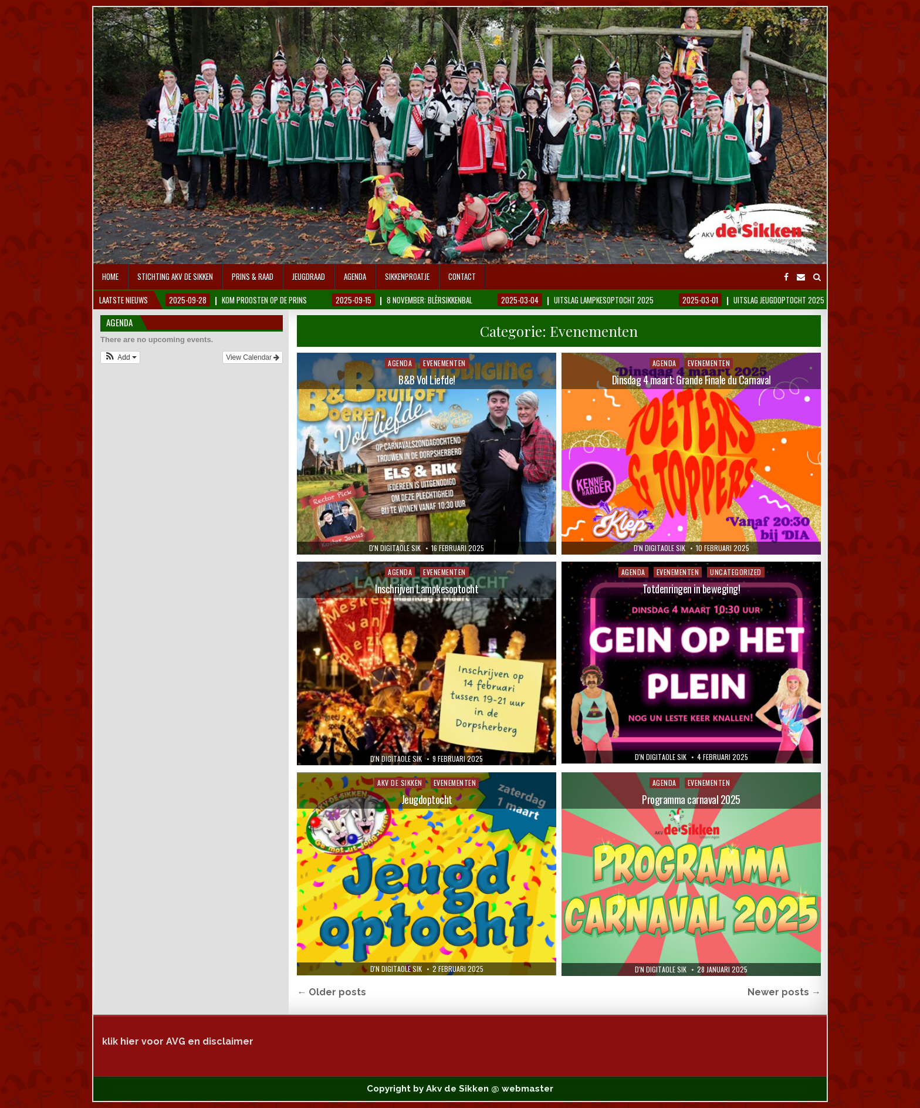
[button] (120, 357)
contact (462, 276)
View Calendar (252, 357)
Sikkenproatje (407, 276)
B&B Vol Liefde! (426, 379)
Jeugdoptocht (426, 799)
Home (110, 276)
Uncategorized (736, 572)
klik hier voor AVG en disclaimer (177, 1041)
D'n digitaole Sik (395, 548)
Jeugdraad (308, 276)
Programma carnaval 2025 (691, 799)
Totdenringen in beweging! (691, 588)
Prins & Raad (252, 276)
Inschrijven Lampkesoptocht (426, 588)
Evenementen (444, 363)
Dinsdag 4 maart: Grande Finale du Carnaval (691, 379)
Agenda (355, 276)
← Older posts (331, 992)
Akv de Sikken (399, 783)
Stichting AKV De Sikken (175, 276)
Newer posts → (784, 992)
